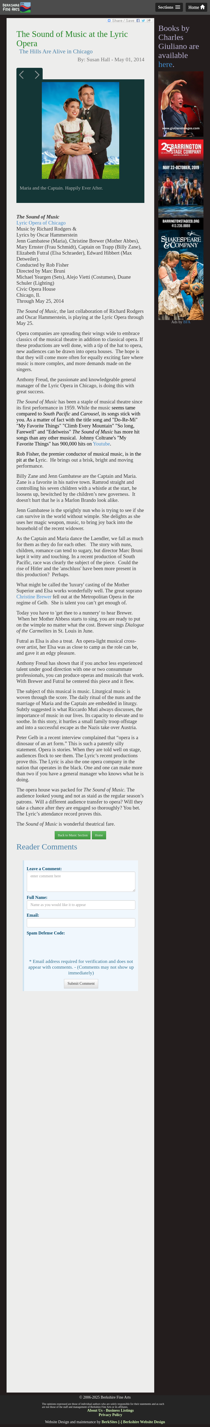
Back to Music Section (73, 835)
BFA (186, 322)
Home (196, 7)
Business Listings (120, 1410)
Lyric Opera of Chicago (41, 223)
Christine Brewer (33, 596)
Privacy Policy (110, 1415)
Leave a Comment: (44, 868)
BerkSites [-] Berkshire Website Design (133, 1422)
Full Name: (37, 897)
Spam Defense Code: (46, 933)
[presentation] (68, 946)
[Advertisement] (80, 1195)
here (165, 64)
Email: (33, 915)
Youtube (101, 444)
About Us (95, 1410)
